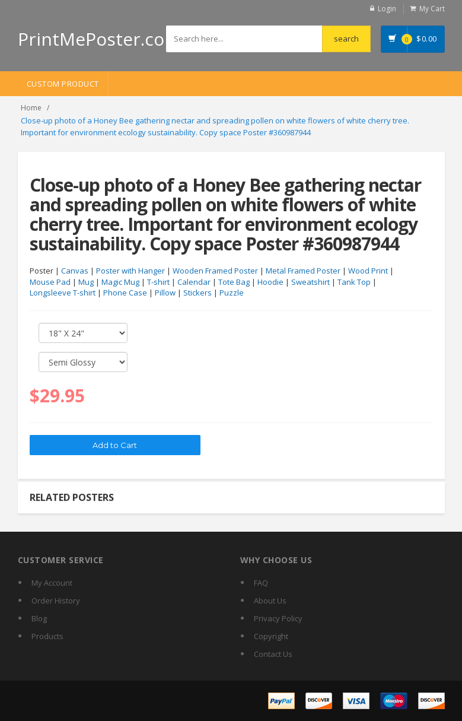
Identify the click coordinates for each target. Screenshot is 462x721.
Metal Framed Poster (303, 270)
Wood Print (368, 270)
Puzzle (231, 292)
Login (387, 9)
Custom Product (63, 83)
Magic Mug (120, 282)
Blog (39, 618)
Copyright (271, 636)
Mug (86, 282)
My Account (51, 582)
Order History (55, 600)
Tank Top (354, 282)
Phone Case (125, 292)
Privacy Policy (278, 618)
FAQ (261, 582)
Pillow (165, 292)
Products (47, 636)
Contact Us (273, 654)
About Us (270, 600)
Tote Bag (234, 282)
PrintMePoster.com (99, 39)
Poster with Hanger (130, 270)
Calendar (194, 282)
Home (31, 108)
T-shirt (158, 282)
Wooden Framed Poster (215, 270)
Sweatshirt (310, 282)
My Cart (432, 9)
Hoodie (270, 282)
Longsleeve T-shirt (62, 292)
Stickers (197, 292)
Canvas (74, 270)
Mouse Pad (50, 282)
